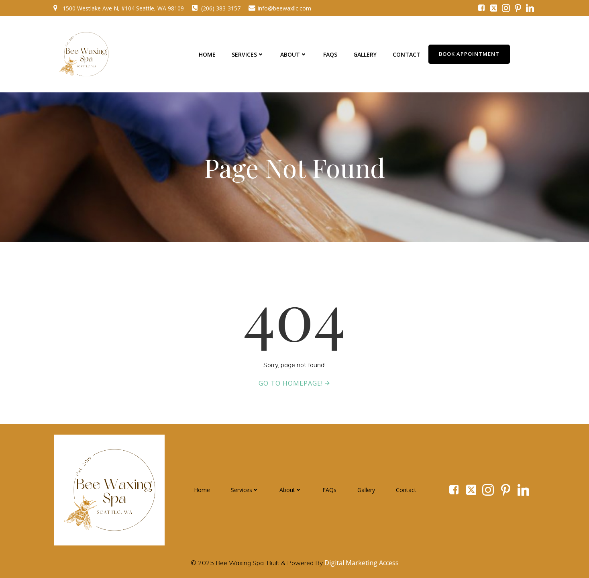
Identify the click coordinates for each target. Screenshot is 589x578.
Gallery (365, 54)
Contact (406, 54)
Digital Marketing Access (361, 562)
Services (248, 54)
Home (207, 54)
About (293, 54)
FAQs (330, 54)
